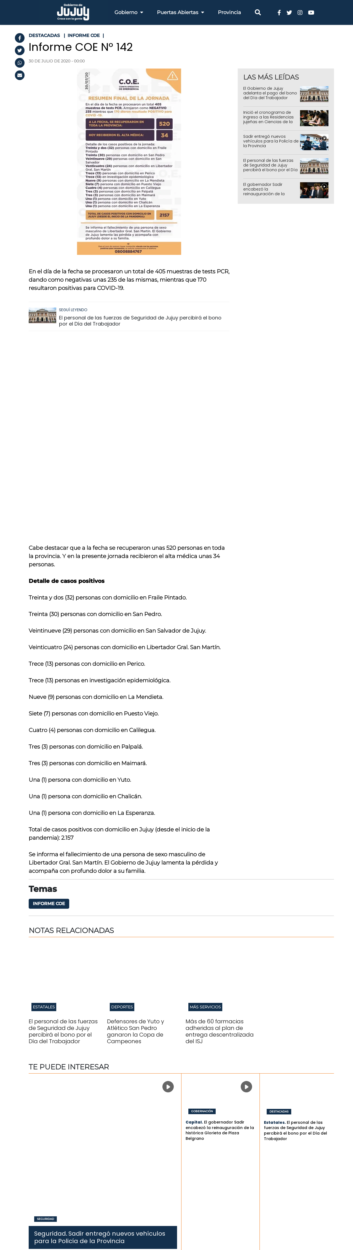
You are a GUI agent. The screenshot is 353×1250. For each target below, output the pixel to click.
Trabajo (118, 1124)
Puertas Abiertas (180, 12)
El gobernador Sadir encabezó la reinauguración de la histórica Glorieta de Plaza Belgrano (269, 194)
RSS (42, 1229)
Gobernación (202, 915)
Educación (121, 1151)
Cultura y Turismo (129, 1165)
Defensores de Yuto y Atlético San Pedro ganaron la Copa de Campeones (135, 835)
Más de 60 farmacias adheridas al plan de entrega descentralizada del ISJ (220, 835)
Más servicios (205, 810)
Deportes (122, 810)
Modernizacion (126, 1201)
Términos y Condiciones (56, 1221)
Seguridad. (50, 1037)
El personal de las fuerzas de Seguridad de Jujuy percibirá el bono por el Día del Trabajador (140, 320)
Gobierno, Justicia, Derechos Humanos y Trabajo (141, 1192)
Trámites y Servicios (203, 1110)
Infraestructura (126, 1138)
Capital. (194, 926)
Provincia (229, 12)
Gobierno (128, 12)
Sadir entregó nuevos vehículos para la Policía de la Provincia (271, 141)
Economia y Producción (135, 1131)
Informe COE (49, 707)
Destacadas (278, 915)
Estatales (44, 810)
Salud (116, 1145)
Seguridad (45, 1022)
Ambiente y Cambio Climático (131, 1181)
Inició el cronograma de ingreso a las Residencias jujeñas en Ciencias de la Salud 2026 (268, 119)
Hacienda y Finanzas (132, 1117)
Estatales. (275, 926)
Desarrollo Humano (131, 1172)
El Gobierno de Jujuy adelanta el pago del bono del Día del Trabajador (270, 93)
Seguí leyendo (73, 310)
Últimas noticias (269, 1105)
